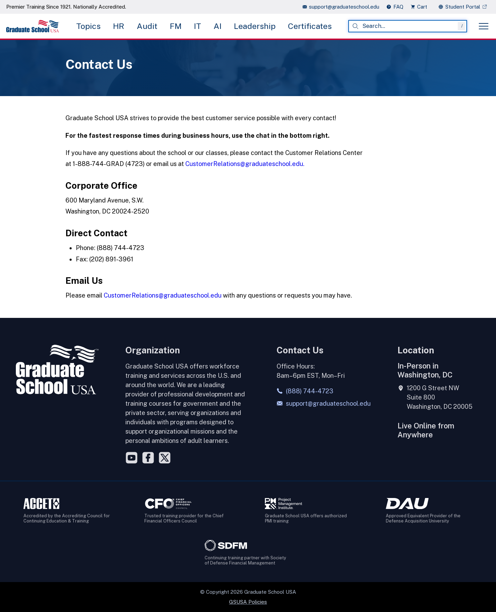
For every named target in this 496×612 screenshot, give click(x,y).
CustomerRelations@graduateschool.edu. (244, 163)
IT (197, 26)
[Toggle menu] (483, 26)
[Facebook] (148, 458)
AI (217, 26)
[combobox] (407, 26)
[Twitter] (164, 458)
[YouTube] (131, 458)
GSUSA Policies (248, 602)
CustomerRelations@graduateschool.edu (162, 295)
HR (118, 26)
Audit (147, 26)
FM (176, 26)
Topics (88, 26)
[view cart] (420, 6)
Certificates (310, 26)
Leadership (255, 26)
